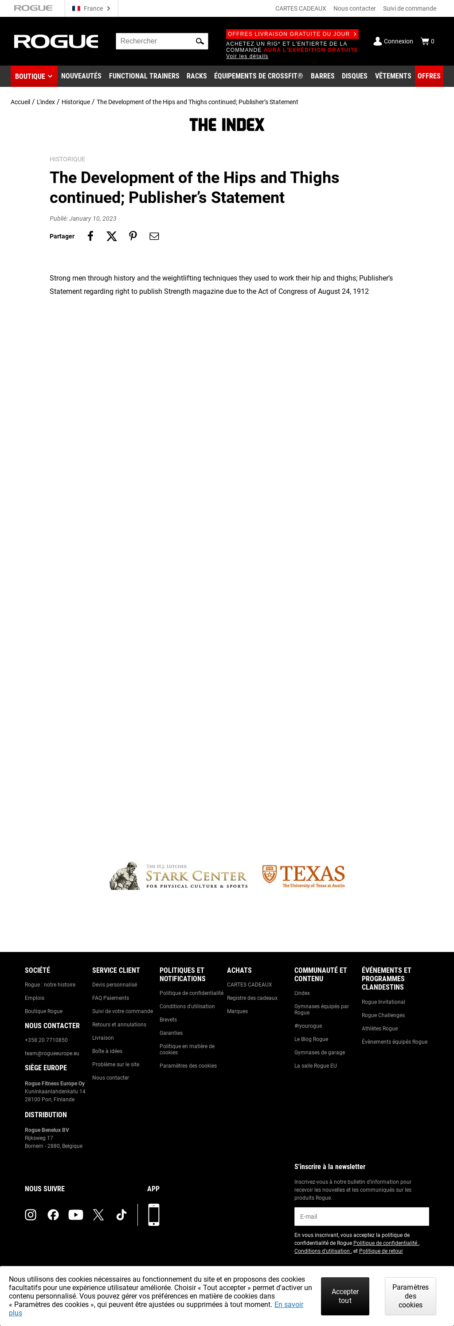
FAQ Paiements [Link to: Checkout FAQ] (110, 998)
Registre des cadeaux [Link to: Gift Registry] (252, 998)
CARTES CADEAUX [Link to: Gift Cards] (249, 985)
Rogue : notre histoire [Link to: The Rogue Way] (50, 985)
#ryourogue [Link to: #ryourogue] (308, 1026)
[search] (162, 41)
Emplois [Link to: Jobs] (34, 998)
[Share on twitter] (111, 236)
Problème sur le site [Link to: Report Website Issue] (115, 1064)
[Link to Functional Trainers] (144, 76)
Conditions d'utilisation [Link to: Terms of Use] (187, 1006)
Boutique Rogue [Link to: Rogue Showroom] (44, 1011)
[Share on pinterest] (133, 236)
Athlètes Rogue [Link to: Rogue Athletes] (380, 1029)
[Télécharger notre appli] (154, 1215)
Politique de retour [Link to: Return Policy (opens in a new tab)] (381, 1251)
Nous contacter (354, 8)
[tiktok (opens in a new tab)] (121, 1215)
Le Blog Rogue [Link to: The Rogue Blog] (311, 1039)
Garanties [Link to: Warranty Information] (171, 1033)
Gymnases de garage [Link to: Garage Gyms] (319, 1052)
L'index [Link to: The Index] (302, 993)
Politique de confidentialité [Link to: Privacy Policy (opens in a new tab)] (386, 1243)
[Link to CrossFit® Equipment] (258, 76)
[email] (361, 1216)
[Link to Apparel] (393, 76)
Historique (76, 101)
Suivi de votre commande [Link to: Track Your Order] (122, 1011)
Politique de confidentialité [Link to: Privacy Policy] (191, 993)
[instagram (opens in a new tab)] (31, 1215)
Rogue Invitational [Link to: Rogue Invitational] (383, 1002)
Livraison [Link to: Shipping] (103, 1038)
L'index (46, 101)
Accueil (20, 101)
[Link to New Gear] (81, 76)
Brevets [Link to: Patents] (168, 1020)
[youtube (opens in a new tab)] (76, 1215)
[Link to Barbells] (322, 76)
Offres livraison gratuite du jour (292, 34)
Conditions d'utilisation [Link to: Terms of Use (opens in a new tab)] (322, 1251)
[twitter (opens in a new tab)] (98, 1215)
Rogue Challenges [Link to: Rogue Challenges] (383, 1015)
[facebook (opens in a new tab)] (53, 1215)
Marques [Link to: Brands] (237, 1011)
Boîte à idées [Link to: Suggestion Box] (107, 1051)
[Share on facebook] (90, 236)
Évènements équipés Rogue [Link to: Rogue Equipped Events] (394, 1042)
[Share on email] (154, 236)
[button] (200, 41)
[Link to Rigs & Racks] (197, 76)
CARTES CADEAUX (300, 8)
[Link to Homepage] (56, 41)
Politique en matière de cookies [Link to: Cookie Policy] (187, 1049)
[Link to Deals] (429, 76)
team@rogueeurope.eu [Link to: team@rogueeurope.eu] (52, 1053)
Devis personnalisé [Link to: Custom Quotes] (114, 985)
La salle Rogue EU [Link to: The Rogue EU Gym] (315, 1066)
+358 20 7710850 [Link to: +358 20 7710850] (46, 1040)
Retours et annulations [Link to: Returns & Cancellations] (119, 1025)
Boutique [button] (30, 76)
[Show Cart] (427, 41)
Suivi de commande (409, 8)
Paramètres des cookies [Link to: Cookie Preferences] (188, 1066)
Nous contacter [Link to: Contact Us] (110, 1078)
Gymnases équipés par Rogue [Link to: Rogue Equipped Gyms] (321, 1009)
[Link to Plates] (354, 76)
